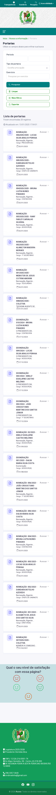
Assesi (18, 792)
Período (10, 55)
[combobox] (27, 68)
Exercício (10, 72)
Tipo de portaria (13, 64)
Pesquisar (14, 84)
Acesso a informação (18, 38)
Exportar (14, 104)
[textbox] (28, 67)
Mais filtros (15, 98)
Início (5, 38)
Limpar (13, 91)
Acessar (44, 132)
